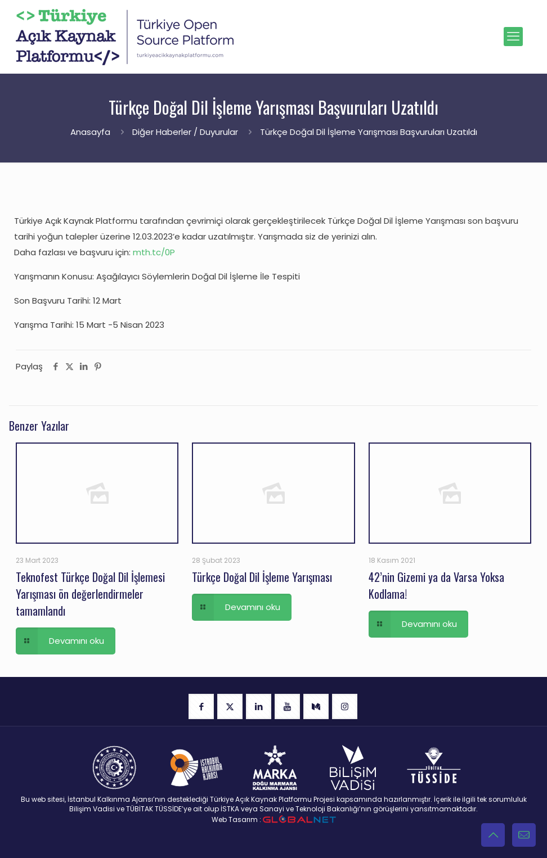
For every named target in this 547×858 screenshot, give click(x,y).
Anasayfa (90, 132)
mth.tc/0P (154, 252)
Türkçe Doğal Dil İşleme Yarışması (262, 576)
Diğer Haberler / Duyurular (185, 132)
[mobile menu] (513, 36)
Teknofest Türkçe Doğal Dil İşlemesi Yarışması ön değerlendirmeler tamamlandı (90, 593)
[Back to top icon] (493, 835)
